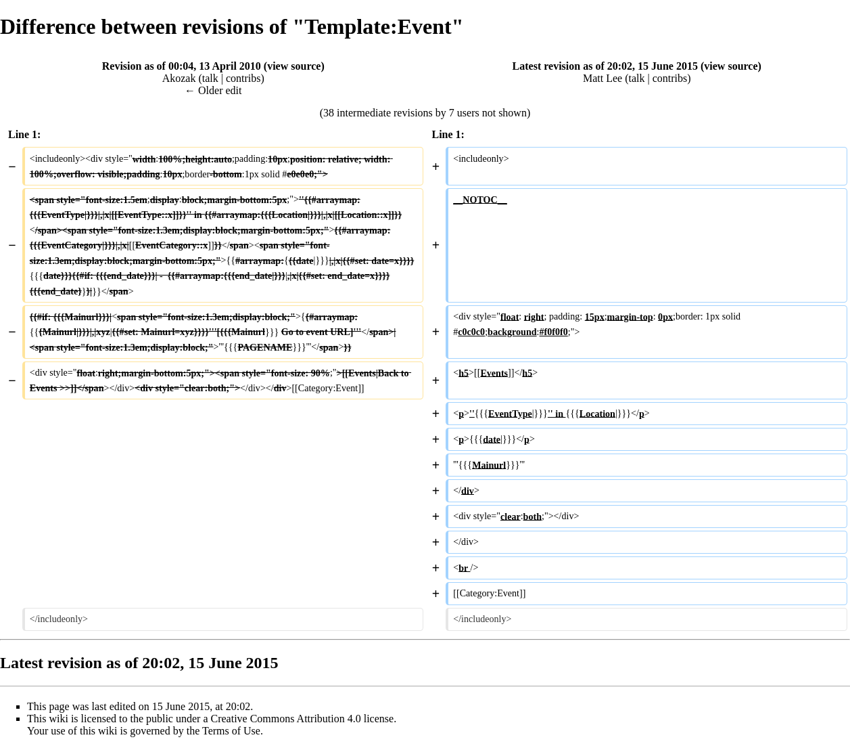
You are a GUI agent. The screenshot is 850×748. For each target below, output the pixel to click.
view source (294, 66)
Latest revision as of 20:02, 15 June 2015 (605, 66)
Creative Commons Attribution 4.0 (286, 718)
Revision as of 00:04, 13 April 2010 (181, 66)
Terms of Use (231, 730)
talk (210, 78)
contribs (243, 78)
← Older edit (213, 90)
